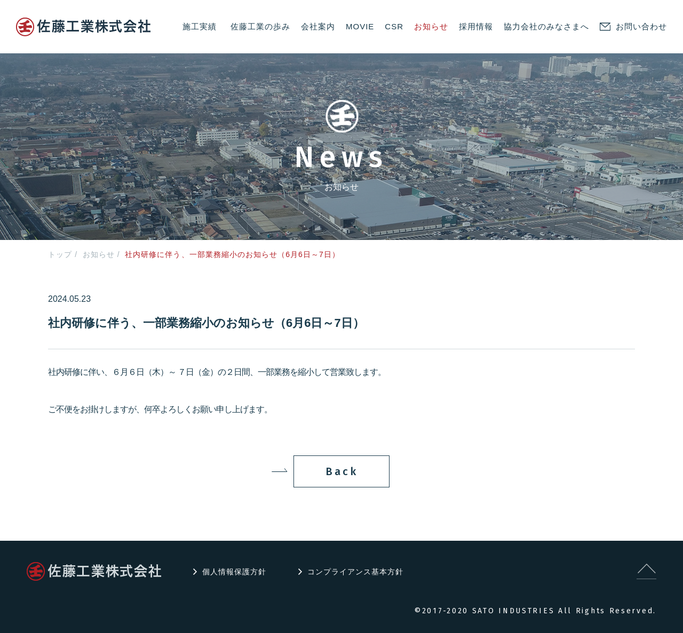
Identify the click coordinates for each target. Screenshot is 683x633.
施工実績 (199, 26)
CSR (394, 26)
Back (341, 471)
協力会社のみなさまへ (546, 26)
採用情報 (476, 26)
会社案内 (318, 26)
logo (83, 27)
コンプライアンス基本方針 (355, 571)
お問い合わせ (641, 26)
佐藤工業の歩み (260, 26)
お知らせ (431, 26)
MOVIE (360, 26)
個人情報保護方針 (234, 571)
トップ (60, 254)
